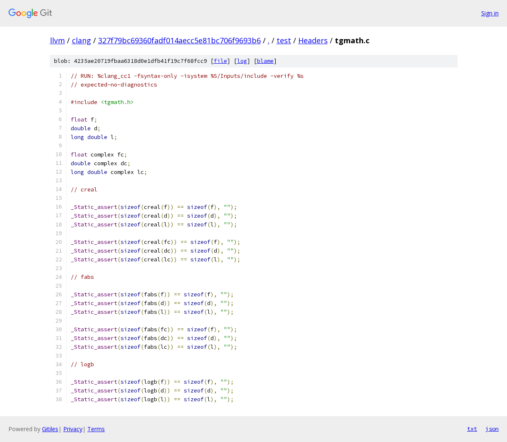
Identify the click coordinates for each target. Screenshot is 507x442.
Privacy (72, 429)
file (220, 61)
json (492, 428)
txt (472, 428)
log (242, 61)
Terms (96, 429)
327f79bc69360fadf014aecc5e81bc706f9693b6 (179, 40)
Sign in (490, 13)
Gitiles (50, 429)
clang (81, 40)
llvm (57, 40)
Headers (313, 40)
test (284, 40)
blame (265, 61)
